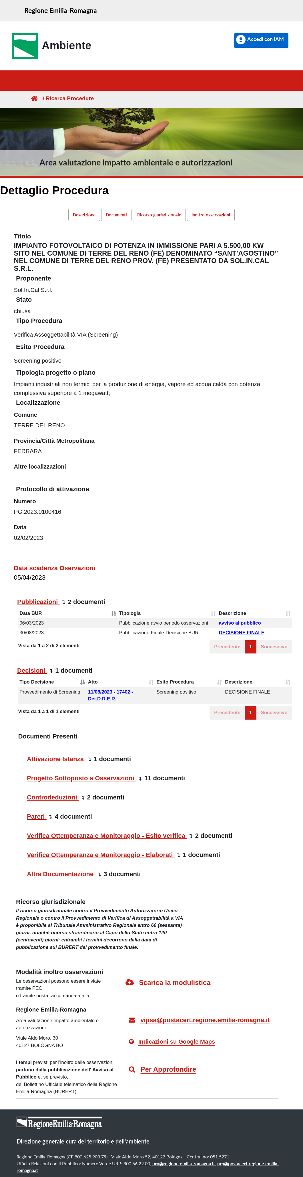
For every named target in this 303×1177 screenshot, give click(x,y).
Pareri (37, 816)
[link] (49, 46)
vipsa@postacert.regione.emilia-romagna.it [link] (205, 1020)
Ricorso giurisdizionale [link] (159, 214)
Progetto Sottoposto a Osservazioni (81, 778)
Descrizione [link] (84, 214)
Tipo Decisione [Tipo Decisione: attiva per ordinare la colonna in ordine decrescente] (36, 682)
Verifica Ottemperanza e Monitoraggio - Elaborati (101, 854)
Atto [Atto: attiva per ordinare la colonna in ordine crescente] (93, 682)
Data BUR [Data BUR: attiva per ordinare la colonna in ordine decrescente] (30, 613)
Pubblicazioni (38, 601)
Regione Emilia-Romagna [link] (60, 10)
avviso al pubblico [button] (240, 623)
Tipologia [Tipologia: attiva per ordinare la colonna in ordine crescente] (130, 613)
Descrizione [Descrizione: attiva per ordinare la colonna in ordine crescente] (232, 613)
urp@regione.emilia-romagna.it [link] (183, 1163)
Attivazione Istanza (56, 759)
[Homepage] (33, 98)
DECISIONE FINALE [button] (241, 632)
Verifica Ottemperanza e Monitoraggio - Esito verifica (107, 835)
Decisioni (32, 670)
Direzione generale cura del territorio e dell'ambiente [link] (83, 1141)
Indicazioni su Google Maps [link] (176, 1041)
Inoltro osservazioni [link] (211, 214)
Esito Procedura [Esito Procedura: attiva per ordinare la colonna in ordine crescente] (175, 682)
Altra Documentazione (61, 874)
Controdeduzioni (53, 797)
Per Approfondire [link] (168, 1069)
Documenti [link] (116, 214)
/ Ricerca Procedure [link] (66, 98)
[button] (261, 40)
